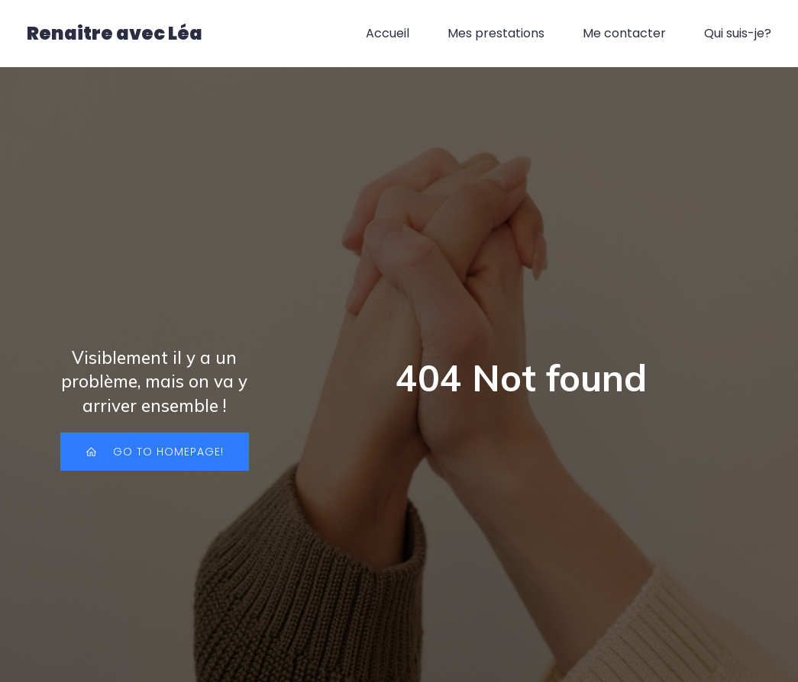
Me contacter (624, 34)
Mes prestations (495, 34)
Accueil (387, 34)
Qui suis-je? (737, 34)
